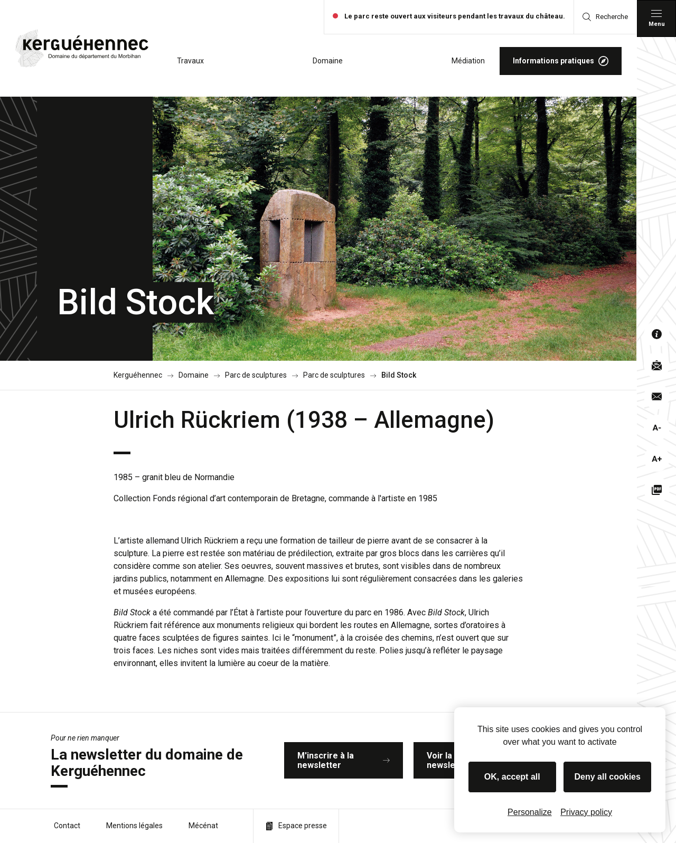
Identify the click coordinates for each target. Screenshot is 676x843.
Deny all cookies (608, 776)
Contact (67, 825)
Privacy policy (586, 812)
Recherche (605, 17)
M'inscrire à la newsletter (343, 760)
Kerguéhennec (138, 375)
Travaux (190, 61)
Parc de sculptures (256, 375)
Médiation (468, 61)
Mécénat (203, 825)
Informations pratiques (560, 61)
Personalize (530, 812)
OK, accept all (512, 776)
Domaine (328, 61)
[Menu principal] (656, 18)
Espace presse (296, 825)
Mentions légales (134, 825)
